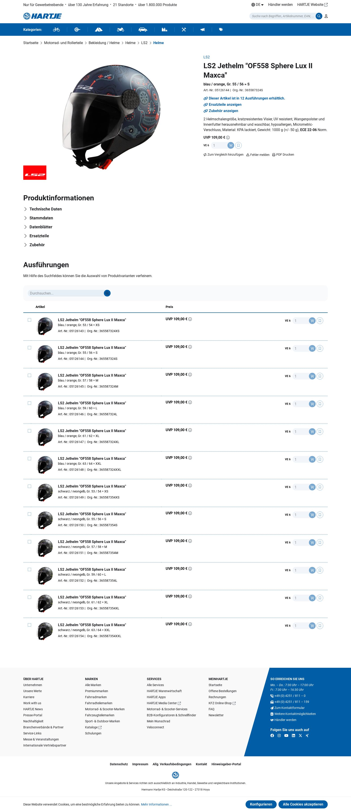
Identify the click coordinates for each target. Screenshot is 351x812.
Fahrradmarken (96, 697)
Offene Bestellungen (223, 691)
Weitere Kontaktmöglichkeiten (295, 714)
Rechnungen (217, 697)
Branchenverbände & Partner (43, 727)
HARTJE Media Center (162, 703)
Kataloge (91, 727)
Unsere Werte (32, 691)
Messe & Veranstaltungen (41, 739)
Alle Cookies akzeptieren (303, 804)
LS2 (206, 57)
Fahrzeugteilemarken (99, 715)
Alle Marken (93, 685)
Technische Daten (46, 209)
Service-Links (32, 733)
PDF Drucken (283, 154)
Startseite (215, 685)
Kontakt (201, 764)
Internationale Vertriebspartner (44, 745)
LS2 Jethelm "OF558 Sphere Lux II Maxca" (92, 320)
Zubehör (37, 244)
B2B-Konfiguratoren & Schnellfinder (171, 715)
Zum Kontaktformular (289, 708)
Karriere (28, 697)
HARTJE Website (310, 4)
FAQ (211, 709)
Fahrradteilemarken (98, 703)
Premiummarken (96, 691)
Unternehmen (32, 685)
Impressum (140, 764)
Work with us (32, 703)
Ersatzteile (39, 235)
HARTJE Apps (156, 697)
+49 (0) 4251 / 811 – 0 (290, 696)
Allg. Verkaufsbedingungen (172, 764)
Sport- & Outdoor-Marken (102, 721)
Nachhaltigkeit (33, 721)
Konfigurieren (261, 804)
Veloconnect (155, 727)
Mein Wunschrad (158, 721)
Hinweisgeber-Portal (226, 764)
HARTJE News (33, 709)
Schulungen (93, 733)
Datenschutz (119, 764)
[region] (111, 117)
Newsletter (216, 715)
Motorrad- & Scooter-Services (167, 709)
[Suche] (107, 293)
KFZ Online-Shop (220, 703)
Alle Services (155, 685)
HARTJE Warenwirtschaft (164, 691)
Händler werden (280, 4)
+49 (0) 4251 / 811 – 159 (291, 702)
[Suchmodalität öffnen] (285, 16)
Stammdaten (41, 218)
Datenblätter (41, 227)
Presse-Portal (32, 715)
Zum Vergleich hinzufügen (226, 154)
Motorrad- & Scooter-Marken (105, 709)
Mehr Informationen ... (156, 804)
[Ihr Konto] (326, 16)
